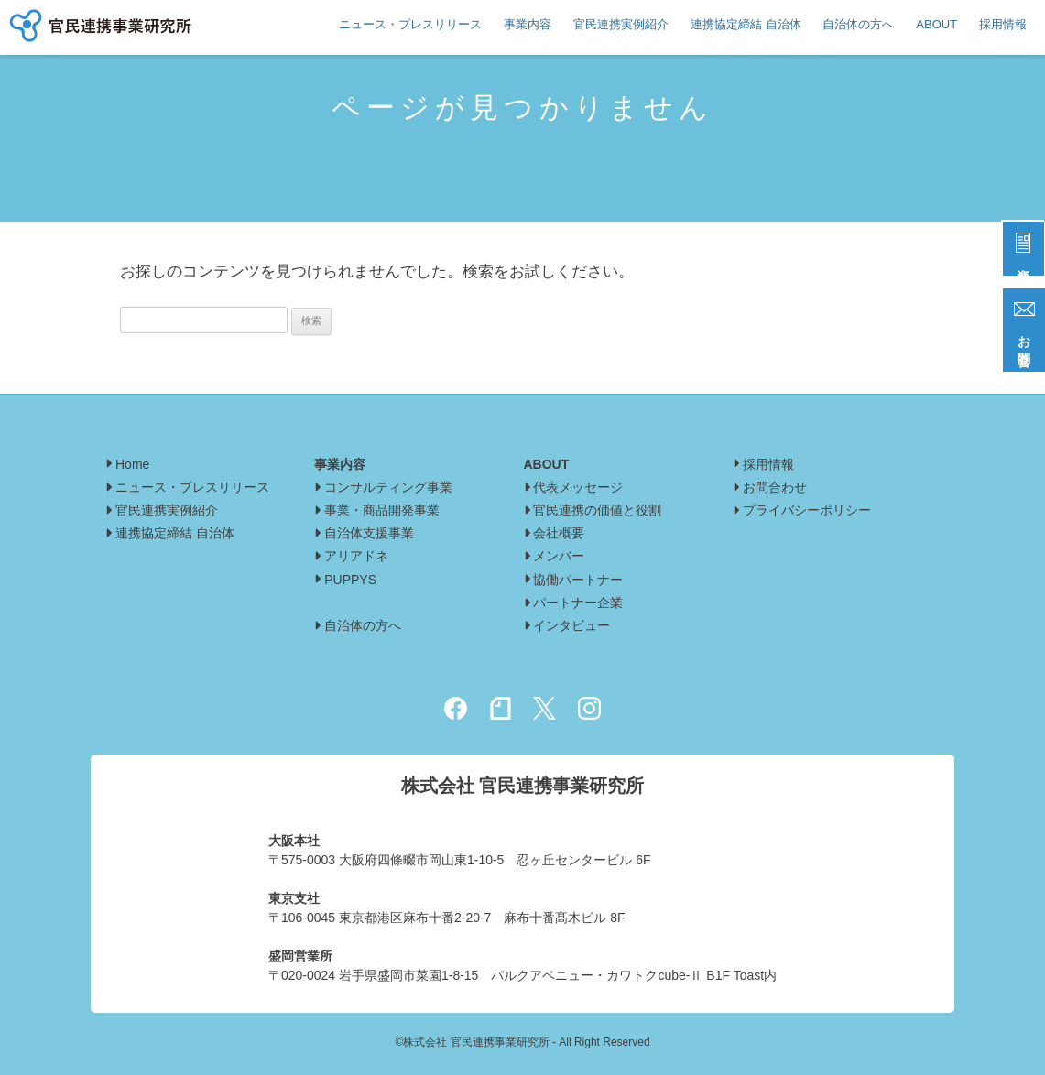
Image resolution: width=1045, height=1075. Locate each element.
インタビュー (578, 625)
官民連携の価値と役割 (597, 510)
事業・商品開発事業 (382, 510)
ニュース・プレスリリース (410, 24)
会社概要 (558, 533)
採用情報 (1003, 24)
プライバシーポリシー (807, 510)
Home (132, 464)
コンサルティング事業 (388, 487)
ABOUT (936, 24)
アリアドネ (356, 555)
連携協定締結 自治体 (746, 24)
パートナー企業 (578, 602)
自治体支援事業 (369, 533)
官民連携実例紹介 (621, 24)
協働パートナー (578, 579)
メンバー (558, 555)
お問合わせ (775, 487)
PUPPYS (350, 579)
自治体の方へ (858, 24)
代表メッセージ (578, 487)
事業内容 (527, 24)
